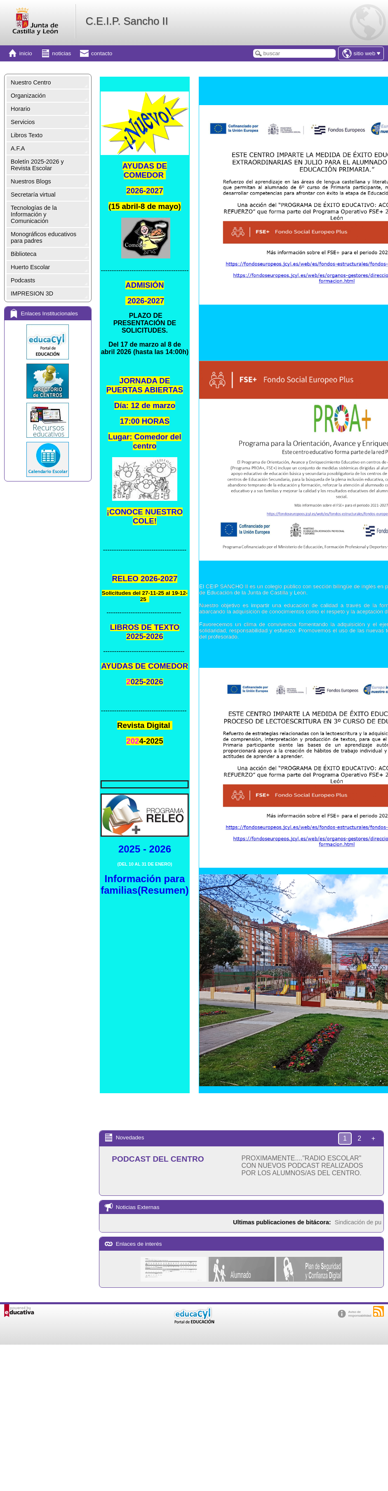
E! (145, 516)
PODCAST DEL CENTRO (158, 1159)
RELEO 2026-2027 (145, 578)
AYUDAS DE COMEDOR (144, 170)
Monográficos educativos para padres (43, 237)
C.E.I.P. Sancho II (126, 21)
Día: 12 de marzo (144, 405)
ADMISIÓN (144, 285)
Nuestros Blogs (31, 181)
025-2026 (147, 681)
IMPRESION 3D (32, 293)
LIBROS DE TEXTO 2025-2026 (145, 632)
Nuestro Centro (31, 82)
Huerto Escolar (30, 267)
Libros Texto (26, 135)
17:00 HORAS (144, 421)
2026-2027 (144, 190)
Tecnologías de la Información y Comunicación (34, 214)
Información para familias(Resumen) (144, 884)
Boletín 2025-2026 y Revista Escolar (37, 164)
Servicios (23, 122)
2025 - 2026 (144, 849)
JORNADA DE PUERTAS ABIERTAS (144, 385)
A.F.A (18, 148)
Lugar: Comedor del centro (144, 441)
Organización (28, 95)
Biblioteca (23, 254)
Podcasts (23, 280)
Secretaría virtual (33, 194)
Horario (20, 109)
